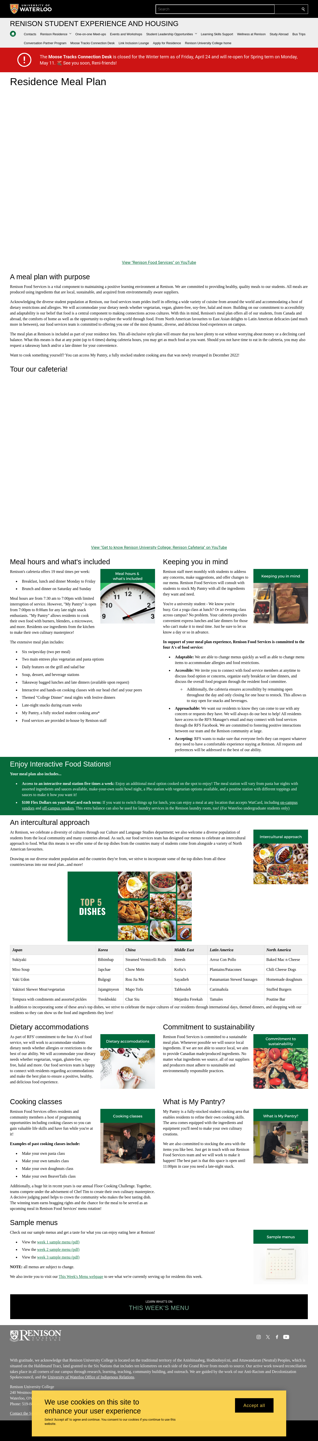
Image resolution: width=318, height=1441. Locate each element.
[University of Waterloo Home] (31, 9)
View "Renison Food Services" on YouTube (159, 262)
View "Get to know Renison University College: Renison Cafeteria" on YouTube (159, 547)
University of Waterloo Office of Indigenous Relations (91, 1377)
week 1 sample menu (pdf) (58, 1242)
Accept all (254, 1405)
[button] (55, 34)
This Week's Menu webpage (81, 1276)
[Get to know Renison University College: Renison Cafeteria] (159, 460)
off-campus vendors (58, 808)
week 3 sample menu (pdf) (58, 1257)
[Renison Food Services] (159, 175)
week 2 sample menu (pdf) (58, 1250)
